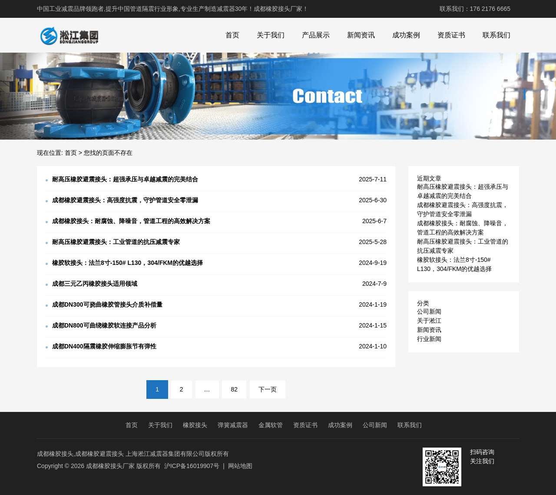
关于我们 (271, 35)
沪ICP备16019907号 (192, 465)
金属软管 (270, 424)
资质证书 (451, 35)
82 (234, 389)
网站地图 (240, 465)
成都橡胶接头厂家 (110, 465)
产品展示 (316, 35)
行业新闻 (429, 338)
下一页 (267, 389)
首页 (232, 35)
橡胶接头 (195, 424)
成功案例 (406, 35)
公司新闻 (429, 311)
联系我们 (496, 35)
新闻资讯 (361, 35)
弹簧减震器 (233, 424)
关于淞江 (429, 320)
